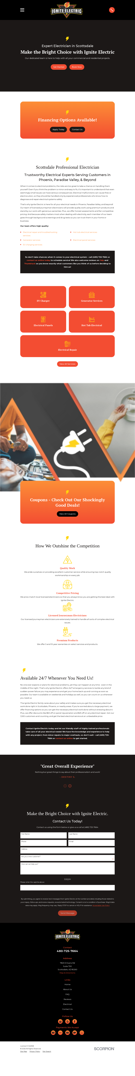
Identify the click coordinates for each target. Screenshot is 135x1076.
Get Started (58, 67)
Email (71, 733)
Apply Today (58, 129)
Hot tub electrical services (85, 232)
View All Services (67, 364)
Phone (23, 733)
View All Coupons (67, 406)
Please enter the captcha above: (32, 774)
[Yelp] (67, 913)
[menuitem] (23, 943)
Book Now (77, 67)
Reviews (67, 891)
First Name (25, 726)
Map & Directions (67, 865)
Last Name (73, 726)
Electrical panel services (84, 240)
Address (24, 741)
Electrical (67, 896)
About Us (67, 881)
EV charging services (32, 245)
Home (67, 876)
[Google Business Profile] (60, 913)
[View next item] (69, 677)
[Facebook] (74, 913)
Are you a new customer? (31, 748)
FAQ (67, 886)
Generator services (31, 240)
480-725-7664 (67, 842)
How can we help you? (29, 756)
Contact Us (77, 129)
